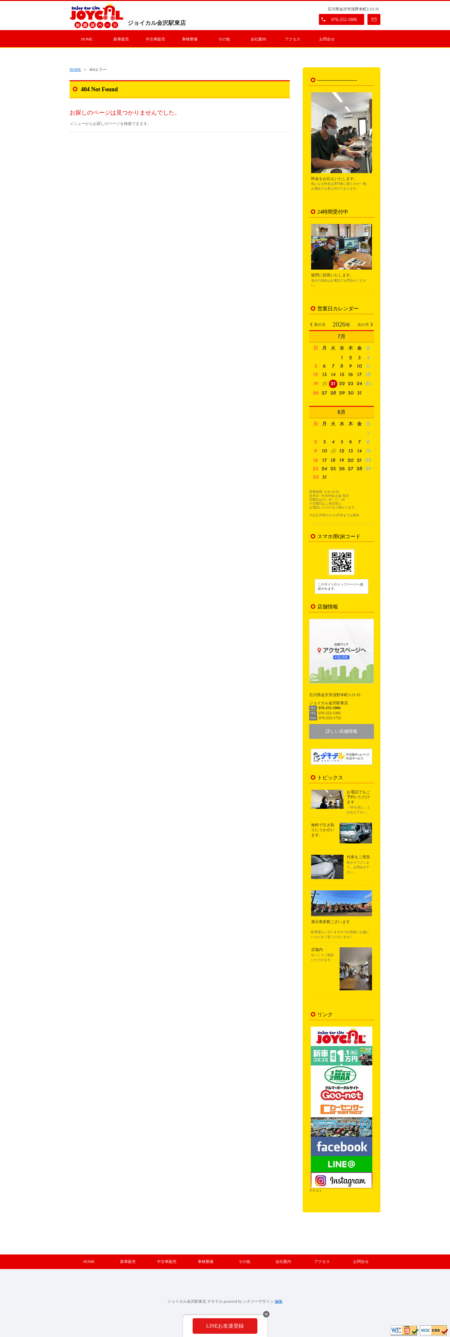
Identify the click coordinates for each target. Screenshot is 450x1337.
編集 (279, 1301)
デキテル (215, 1301)
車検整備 (189, 39)
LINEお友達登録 (225, 1326)
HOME (86, 39)
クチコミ (315, 1190)
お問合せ (327, 39)
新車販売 (121, 39)
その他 (224, 39)
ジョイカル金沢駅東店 (157, 23)
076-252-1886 (344, 19)
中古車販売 (155, 39)
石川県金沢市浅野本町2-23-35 (353, 9)
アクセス (292, 39)
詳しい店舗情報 (341, 731)
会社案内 (258, 39)
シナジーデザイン (258, 1301)
